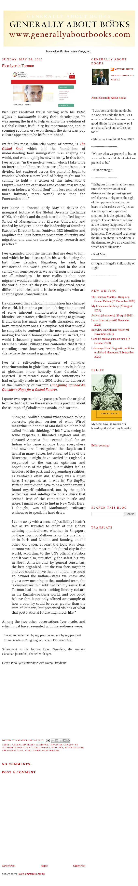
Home (44, 865)
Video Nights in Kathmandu (42, 750)
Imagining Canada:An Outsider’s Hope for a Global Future (43, 387)
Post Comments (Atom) (31, 873)
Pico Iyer (57, 747)
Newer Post (8, 865)
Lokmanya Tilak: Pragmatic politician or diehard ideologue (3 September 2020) (113, 352)
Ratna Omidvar (74, 747)
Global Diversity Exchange (30, 745)
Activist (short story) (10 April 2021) (112, 315)
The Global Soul (13, 750)
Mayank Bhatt (124, 69)
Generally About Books (69, 16)
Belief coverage (100, 445)
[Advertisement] (113, 476)
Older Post (79, 865)
